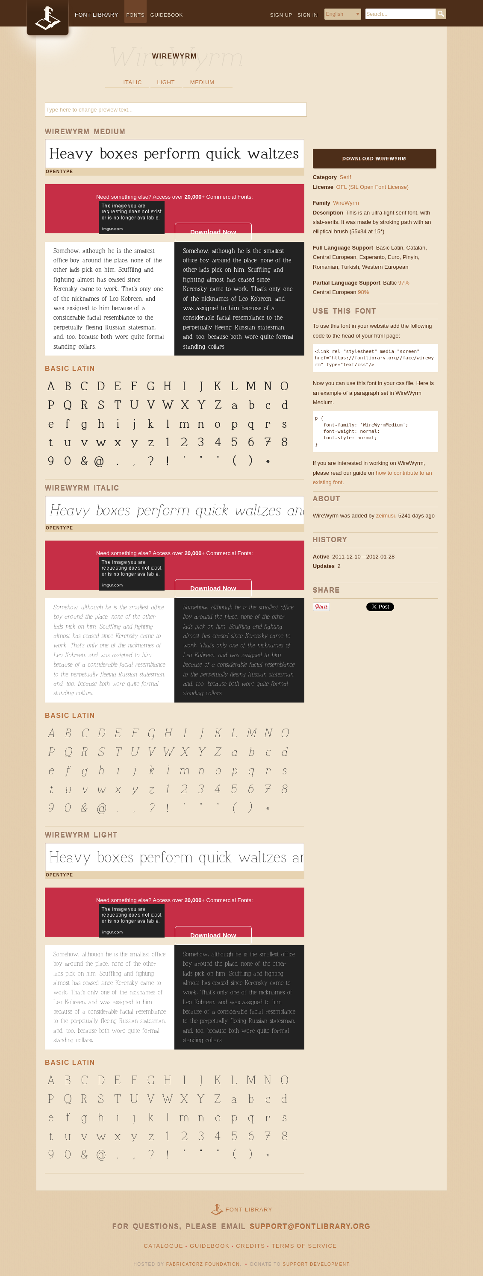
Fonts (136, 15)
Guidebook (166, 15)
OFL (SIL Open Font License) (372, 187)
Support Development (316, 1264)
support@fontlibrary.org (310, 1226)
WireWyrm (346, 203)
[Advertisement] (366, 92)
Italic (133, 82)
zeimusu (386, 515)
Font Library (249, 1209)
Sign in (307, 15)
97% (403, 282)
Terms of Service (304, 1246)
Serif (345, 177)
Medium (202, 82)
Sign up (281, 15)
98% (363, 292)
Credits (250, 1246)
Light (166, 82)
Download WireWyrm (374, 158)
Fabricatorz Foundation (203, 1264)
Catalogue (163, 1246)
